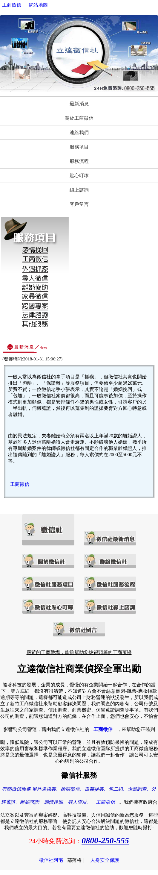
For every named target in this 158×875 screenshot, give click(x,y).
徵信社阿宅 (51, 860)
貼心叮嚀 (79, 175)
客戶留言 (79, 204)
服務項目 (79, 146)
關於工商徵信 (79, 118)
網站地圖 (38, 4)
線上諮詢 (79, 189)
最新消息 (79, 103)
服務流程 (79, 161)
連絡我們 (79, 132)
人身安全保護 (104, 860)
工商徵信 (11, 4)
